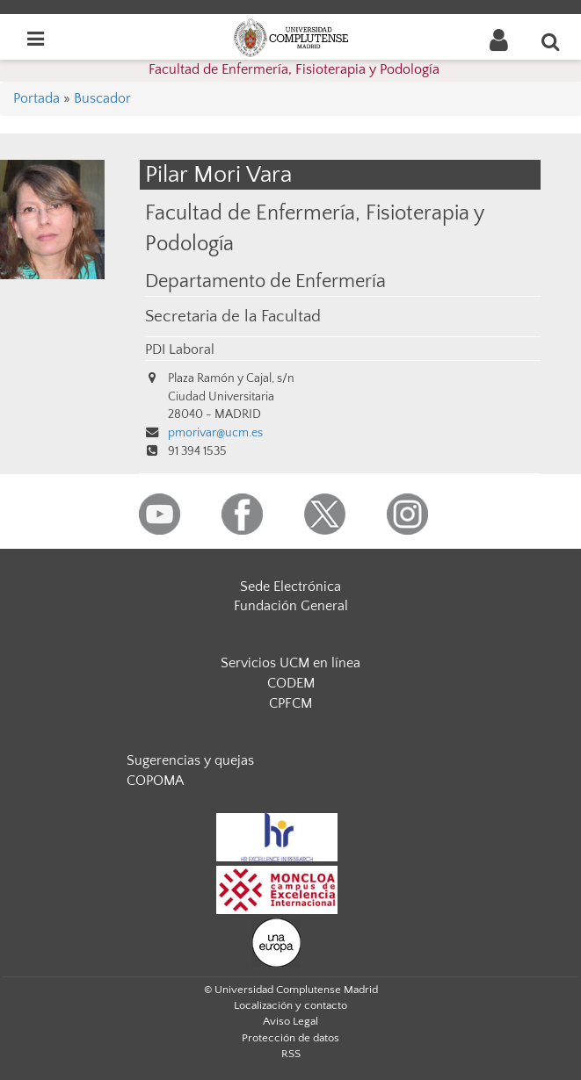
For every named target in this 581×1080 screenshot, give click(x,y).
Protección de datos (290, 1038)
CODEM (291, 683)
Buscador (102, 98)
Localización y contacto (290, 1005)
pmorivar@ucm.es (215, 433)
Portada (36, 98)
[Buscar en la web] (551, 41)
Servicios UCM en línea (290, 663)
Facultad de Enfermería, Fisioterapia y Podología (294, 69)
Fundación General (291, 606)
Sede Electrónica (290, 586)
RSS (291, 1054)
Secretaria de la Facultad (233, 316)
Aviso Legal (290, 1021)
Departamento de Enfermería (265, 281)
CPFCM (290, 703)
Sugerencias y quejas (190, 760)
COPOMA (155, 780)
